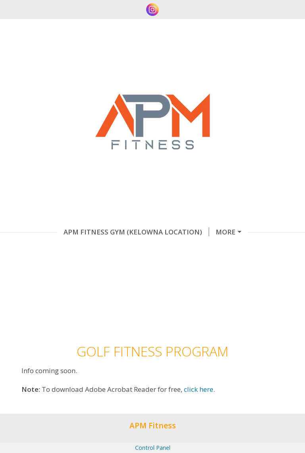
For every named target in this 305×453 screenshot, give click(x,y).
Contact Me (111, 248)
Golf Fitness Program (62, 264)
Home (206, 248)
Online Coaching (208, 231)
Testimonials (50, 248)
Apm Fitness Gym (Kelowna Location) (93, 231)
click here (198, 421)
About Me (164, 248)
